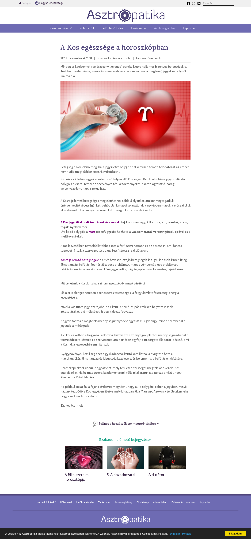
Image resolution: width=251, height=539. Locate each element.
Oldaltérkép (142, 502)
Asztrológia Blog (164, 28)
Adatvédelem (160, 502)
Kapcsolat (189, 28)
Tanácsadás (138, 28)
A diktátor (156, 474)
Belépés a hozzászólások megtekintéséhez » (125, 424)
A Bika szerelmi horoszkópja (77, 477)
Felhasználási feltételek (184, 502)
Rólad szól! (87, 28)
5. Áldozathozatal (121, 474)
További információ (179, 534)
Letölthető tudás (112, 28)
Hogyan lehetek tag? (49, 3)
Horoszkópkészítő (60, 28)
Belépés (25, 3)
